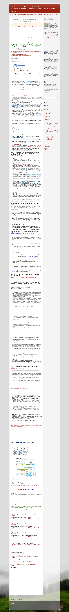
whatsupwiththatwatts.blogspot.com (50, 37)
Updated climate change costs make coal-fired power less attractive (22, 164)
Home (11, 14)
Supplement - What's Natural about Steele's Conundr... (51, 137)
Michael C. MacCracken (15, 286)
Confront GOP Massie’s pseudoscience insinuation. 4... (51, 126)
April (47, 122)
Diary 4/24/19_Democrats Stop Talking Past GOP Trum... (52, 131)
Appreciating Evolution (22, 14)
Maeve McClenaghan (30, 233)
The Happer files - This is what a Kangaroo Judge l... (51, 128)
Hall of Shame (39, 14)
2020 (46, 108)
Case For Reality (55, 14)
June (47, 119)
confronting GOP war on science (18, 563)
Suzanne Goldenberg (14, 209)
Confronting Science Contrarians (25, 6)
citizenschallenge (53, 23)
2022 (46, 105)
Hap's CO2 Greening (21, 564)
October (47, 113)
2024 (46, 102)
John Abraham (13, 423)
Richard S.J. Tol (15, 193)
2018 (46, 148)
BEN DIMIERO (13, 368)
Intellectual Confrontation (30, 564)
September (48, 115)
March (47, 143)
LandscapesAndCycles (31, 14)
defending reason (27, 563)
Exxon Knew (38, 563)
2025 (46, 101)
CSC (15, 14)
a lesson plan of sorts (54, 78)
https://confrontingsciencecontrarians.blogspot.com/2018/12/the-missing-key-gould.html (26, 536)
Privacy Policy (13, 603)
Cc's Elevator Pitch (47, 14)
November (48, 112)
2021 (46, 106)
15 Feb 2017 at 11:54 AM (14, 359)
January (47, 146)
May (47, 120)
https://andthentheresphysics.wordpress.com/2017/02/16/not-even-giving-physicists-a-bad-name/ (24, 95)
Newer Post (13, 597)
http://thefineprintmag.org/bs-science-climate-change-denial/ (20, 388)
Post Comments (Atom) (19, 599)
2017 (46, 149)
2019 (46, 109)
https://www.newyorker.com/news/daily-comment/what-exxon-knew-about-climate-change (24, 485)
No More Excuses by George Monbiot (52, 132)
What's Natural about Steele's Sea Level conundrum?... (51, 139)
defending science (33, 563)
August (47, 116)
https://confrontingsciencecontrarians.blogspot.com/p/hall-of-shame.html (19, 553)
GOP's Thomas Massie (14, 564)
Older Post (39, 597)
